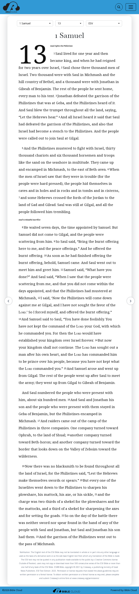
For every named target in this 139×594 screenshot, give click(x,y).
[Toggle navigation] (131, 7)
